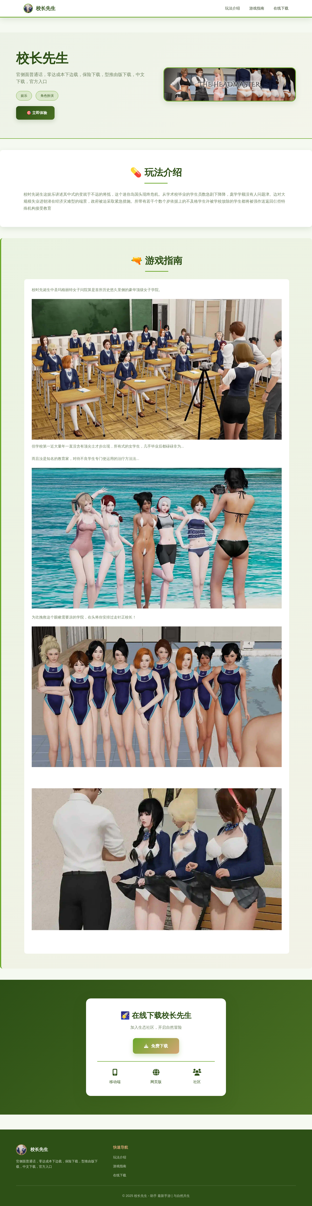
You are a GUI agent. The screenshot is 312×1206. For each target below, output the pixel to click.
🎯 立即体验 (37, 113)
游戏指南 (256, 8)
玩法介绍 (232, 8)
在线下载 (281, 8)
